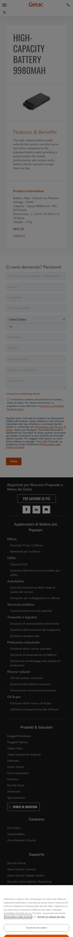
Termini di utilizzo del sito (51, 923)
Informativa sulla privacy (18, 923)
